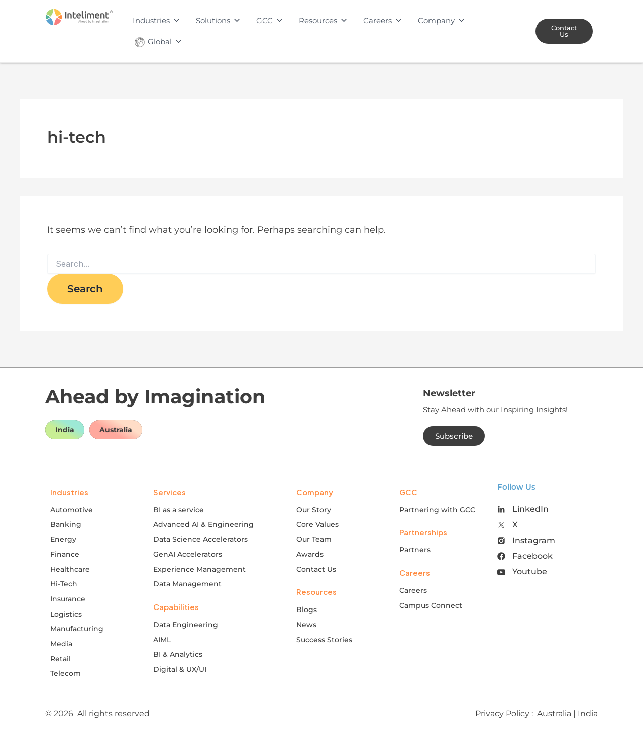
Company (441, 20)
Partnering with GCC (437, 509)
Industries (156, 20)
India (64, 429)
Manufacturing (76, 628)
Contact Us (316, 569)
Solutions (218, 20)
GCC (269, 20)
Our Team (314, 539)
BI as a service (178, 509)
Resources (323, 20)
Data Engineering (185, 624)
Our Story (313, 509)
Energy (63, 539)
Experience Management (199, 569)
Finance (64, 554)
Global (157, 41)
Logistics (66, 614)
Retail (60, 658)
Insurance (67, 598)
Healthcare (70, 569)
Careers (382, 20)
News (306, 624)
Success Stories (324, 639)
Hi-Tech (63, 583)
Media (61, 643)
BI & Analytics (177, 654)
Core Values (317, 524)
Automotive (71, 509)
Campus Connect (430, 605)
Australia (115, 429)
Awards (310, 554)
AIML (162, 639)
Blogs (306, 609)
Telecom (65, 673)
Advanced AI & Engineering (203, 524)
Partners (415, 549)
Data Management (187, 583)
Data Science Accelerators (200, 539)
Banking (65, 524)
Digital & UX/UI (179, 669)
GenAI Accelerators (187, 554)
